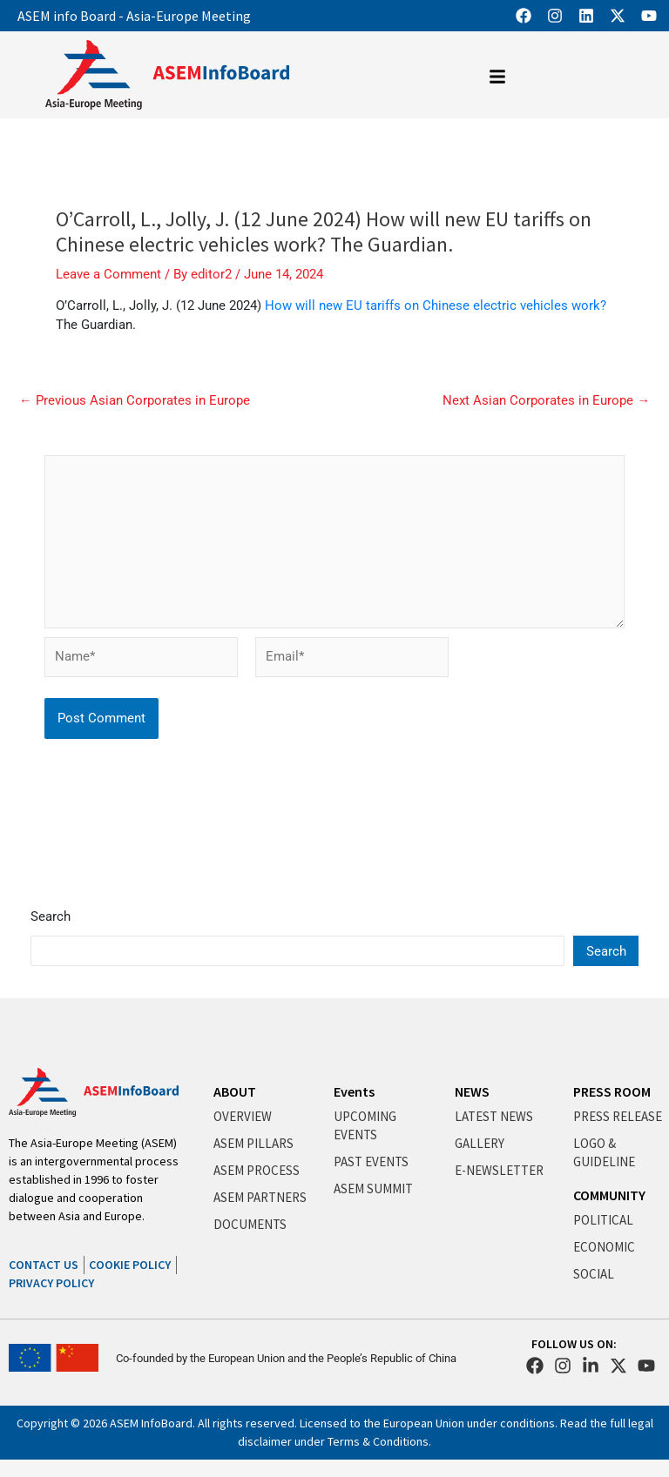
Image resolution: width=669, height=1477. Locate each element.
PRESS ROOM (612, 1091)
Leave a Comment (108, 274)
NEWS (472, 1091)
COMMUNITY (609, 1195)
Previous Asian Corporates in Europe (134, 400)
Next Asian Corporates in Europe (546, 400)
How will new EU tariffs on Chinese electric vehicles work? (435, 305)
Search (50, 916)
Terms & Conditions (378, 1441)
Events (354, 1091)
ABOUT (234, 1091)
